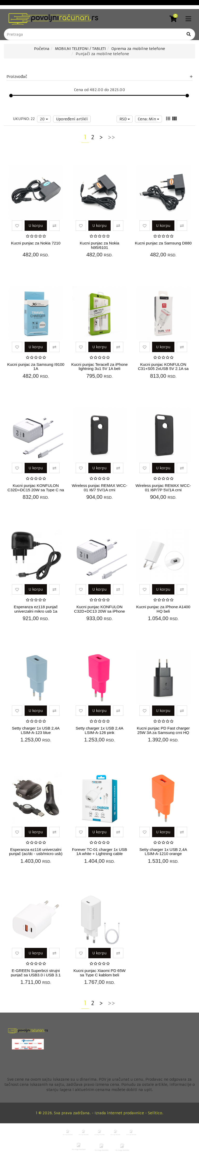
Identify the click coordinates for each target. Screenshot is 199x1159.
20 (44, 119)
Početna (41, 48)
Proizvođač (99, 76)
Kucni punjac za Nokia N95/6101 (99, 245)
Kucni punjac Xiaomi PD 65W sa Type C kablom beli (99, 972)
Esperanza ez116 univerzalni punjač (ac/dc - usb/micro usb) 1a (35, 853)
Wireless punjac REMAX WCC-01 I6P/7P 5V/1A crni (163, 487)
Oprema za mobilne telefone (138, 48)
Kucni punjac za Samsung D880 (163, 243)
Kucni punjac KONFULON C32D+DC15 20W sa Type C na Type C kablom (36, 489)
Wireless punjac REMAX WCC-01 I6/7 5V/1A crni (99, 487)
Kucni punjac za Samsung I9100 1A (36, 366)
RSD (124, 119)
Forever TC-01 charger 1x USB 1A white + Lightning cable (99, 851)
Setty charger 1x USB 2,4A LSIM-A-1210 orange (163, 851)
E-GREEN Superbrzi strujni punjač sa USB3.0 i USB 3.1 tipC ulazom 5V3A (36, 975)
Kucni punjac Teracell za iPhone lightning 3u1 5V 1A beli (99, 366)
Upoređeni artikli (72, 119)
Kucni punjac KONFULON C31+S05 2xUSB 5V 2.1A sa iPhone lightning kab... (163, 368)
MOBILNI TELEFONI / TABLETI (80, 48)
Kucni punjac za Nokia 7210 (36, 243)
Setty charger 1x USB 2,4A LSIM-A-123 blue (36, 730)
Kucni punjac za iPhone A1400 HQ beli (163, 609)
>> (111, 137)
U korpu (36, 225)
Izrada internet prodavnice (119, 1113)
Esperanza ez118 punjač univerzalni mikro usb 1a (36, 609)
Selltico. (155, 1113)
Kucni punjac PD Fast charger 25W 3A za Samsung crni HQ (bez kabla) (163, 732)
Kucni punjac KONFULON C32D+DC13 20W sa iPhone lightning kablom (99, 611)
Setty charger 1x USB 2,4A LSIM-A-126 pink (99, 730)
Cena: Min (148, 119)
